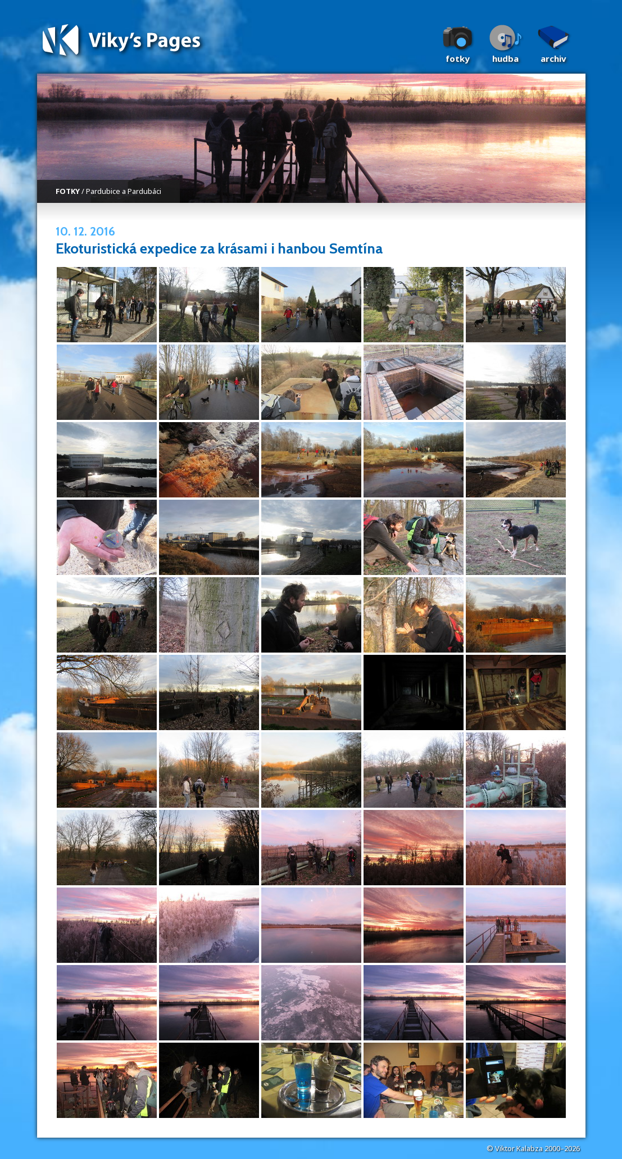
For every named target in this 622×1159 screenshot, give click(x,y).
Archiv (553, 58)
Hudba (505, 58)
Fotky (458, 58)
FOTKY (68, 191)
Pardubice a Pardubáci (123, 191)
